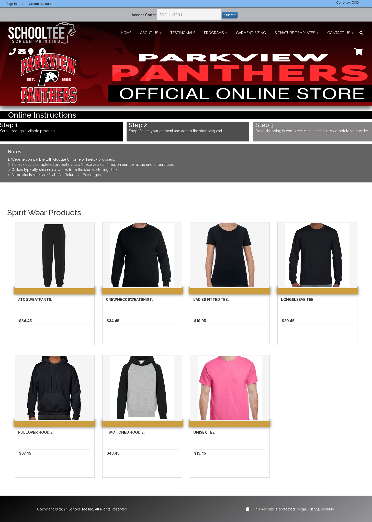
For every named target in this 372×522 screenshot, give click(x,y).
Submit (229, 15)
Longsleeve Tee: (297, 300)
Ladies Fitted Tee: (211, 300)
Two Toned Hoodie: (125, 432)
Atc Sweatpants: (35, 300)
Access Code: (144, 15)
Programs (215, 33)
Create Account (40, 4)
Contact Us (340, 33)
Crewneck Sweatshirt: (129, 300)
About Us (151, 33)
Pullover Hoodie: (36, 432)
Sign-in (11, 4)
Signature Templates (297, 33)
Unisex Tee (204, 432)
